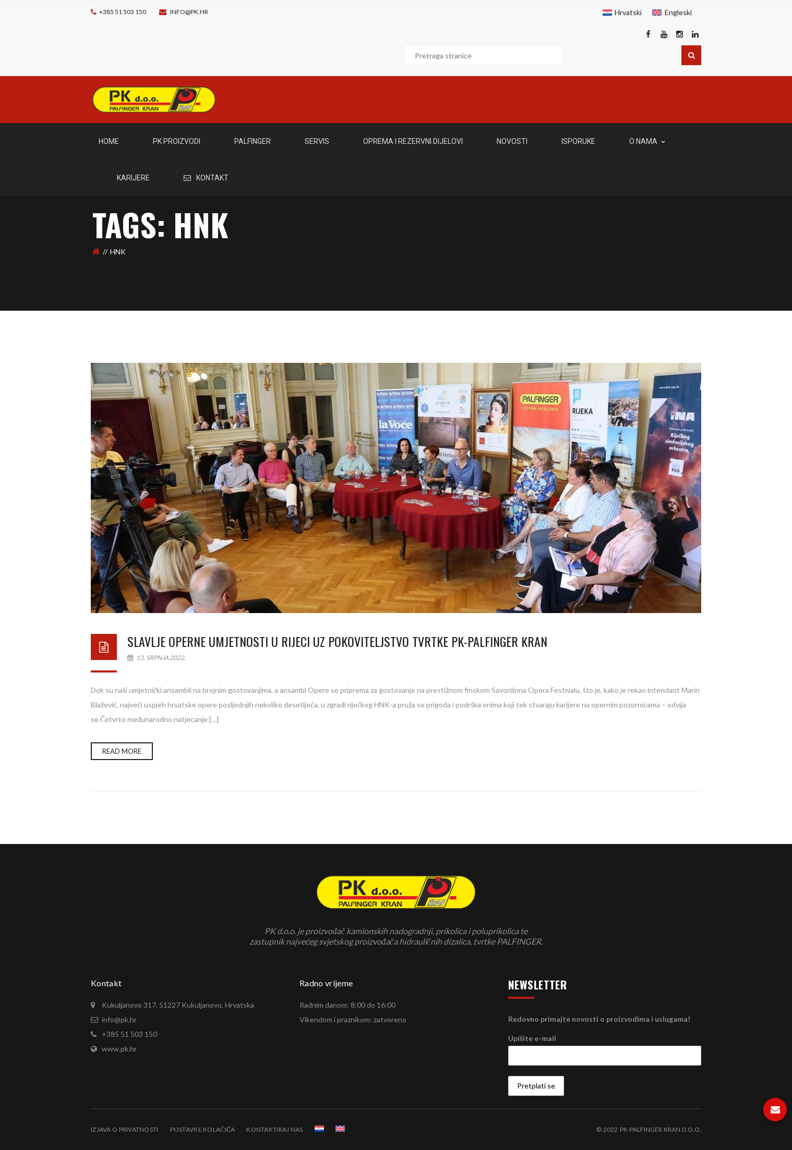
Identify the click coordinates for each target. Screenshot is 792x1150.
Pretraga (691, 55)
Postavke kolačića (202, 1129)
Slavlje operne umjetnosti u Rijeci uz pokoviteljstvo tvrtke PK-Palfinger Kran (337, 641)
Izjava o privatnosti (125, 1129)
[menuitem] (622, 12)
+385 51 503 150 (122, 12)
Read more (121, 751)
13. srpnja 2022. (156, 658)
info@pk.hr (189, 12)
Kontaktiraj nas (274, 1129)
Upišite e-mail (532, 1038)
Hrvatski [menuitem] (628, 12)
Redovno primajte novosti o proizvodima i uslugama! (599, 1018)
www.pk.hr (119, 1048)
